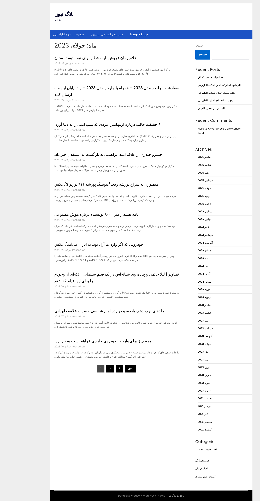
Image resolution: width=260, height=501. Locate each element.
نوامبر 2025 (183, 165)
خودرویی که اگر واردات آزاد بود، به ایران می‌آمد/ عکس (84, 244)
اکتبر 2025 (182, 172)
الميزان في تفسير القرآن (190, 108)
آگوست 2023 (184, 336)
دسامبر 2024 (184, 211)
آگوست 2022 (184, 429)
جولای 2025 (183, 188)
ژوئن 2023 (182, 351)
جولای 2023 (183, 344)
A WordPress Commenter (203, 128)
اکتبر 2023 (182, 320)
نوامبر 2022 (183, 406)
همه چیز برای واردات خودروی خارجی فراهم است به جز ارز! (88, 347)
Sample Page (117, 34)
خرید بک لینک (181, 460)
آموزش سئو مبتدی (184, 476)
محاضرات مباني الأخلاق (189, 77)
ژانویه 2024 (183, 297)
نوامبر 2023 (183, 312)
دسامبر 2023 (184, 305)
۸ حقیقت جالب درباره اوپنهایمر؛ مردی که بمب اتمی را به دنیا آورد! (94, 124)
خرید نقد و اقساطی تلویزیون (85, 34)
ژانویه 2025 (183, 204)
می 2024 (182, 266)
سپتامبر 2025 (184, 180)
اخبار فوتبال (180, 468)
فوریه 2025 (183, 196)
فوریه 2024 (183, 289)
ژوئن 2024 (182, 258)
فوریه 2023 (183, 383)
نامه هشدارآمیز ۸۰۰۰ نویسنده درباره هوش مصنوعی (81, 214)
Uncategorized (186, 449)
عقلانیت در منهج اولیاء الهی (47, 34)
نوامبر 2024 (183, 219)
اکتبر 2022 (182, 414)
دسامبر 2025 (184, 157)
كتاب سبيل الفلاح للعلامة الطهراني (195, 93)
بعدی (109, 375)
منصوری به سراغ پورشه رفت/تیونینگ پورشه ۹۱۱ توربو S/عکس (92, 184)
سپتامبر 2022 (184, 422)
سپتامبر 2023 (184, 328)
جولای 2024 (183, 250)
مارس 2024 (183, 281)
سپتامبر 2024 (184, 235)
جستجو (178, 45)
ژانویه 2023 (183, 390)
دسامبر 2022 (184, 398)
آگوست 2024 (184, 242)
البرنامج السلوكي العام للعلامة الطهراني (198, 85)
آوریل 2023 (183, 367)
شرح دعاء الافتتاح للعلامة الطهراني (195, 100)
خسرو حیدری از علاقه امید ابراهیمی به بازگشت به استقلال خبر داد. (95, 154)
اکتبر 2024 (182, 227)
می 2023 (182, 359)
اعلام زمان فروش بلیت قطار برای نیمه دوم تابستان (80, 58)
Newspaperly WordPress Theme (125, 495)
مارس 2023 (183, 375)
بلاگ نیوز (43, 14)
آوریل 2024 (183, 274)
